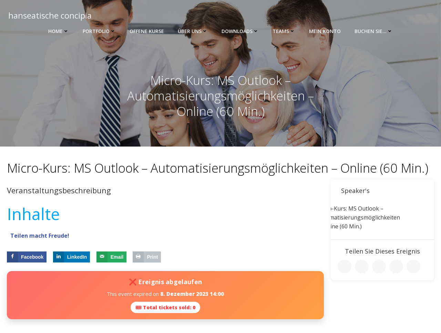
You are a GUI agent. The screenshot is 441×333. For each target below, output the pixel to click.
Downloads (240, 31)
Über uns (193, 31)
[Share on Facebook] (27, 256)
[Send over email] (111, 256)
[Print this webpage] (147, 256)
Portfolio (99, 31)
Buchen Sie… (374, 31)
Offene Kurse (147, 31)
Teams (284, 31)
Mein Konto (325, 31)
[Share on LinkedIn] (71, 256)
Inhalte (33, 214)
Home (58, 31)
